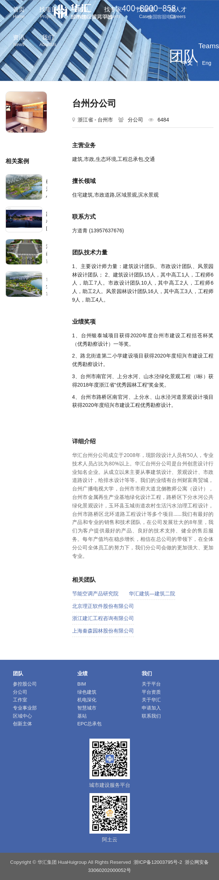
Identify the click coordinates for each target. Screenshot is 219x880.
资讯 (19, 41)
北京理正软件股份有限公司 (103, 606)
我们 (47, 41)
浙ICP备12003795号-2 (158, 862)
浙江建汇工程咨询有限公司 (103, 618)
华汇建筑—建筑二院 (152, 593)
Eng (206, 63)
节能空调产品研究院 (95, 593)
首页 (19, 13)
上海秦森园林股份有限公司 (103, 631)
